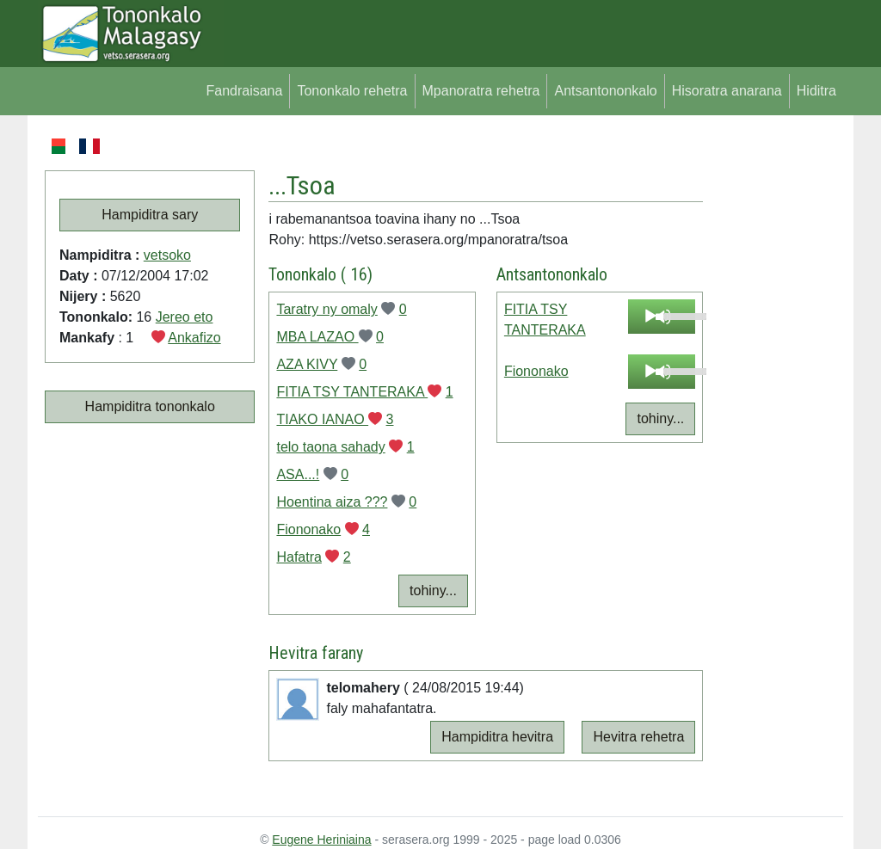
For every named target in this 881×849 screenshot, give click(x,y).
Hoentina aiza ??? (331, 502)
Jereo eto (184, 317)
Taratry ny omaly (326, 309)
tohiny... (433, 590)
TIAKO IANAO (322, 419)
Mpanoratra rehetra (481, 90)
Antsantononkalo (605, 90)
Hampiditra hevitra (497, 736)
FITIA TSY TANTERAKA (352, 392)
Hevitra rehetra (638, 736)
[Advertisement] (773, 394)
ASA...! (297, 474)
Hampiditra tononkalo (150, 406)
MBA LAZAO (317, 336)
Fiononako (308, 529)
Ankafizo (194, 337)
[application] (662, 316)
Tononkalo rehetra (352, 90)
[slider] (675, 314)
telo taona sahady (330, 447)
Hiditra (816, 90)
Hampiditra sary (150, 214)
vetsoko (167, 255)
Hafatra (298, 557)
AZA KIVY (306, 364)
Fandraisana (244, 90)
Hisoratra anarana (727, 90)
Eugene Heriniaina (321, 839)
